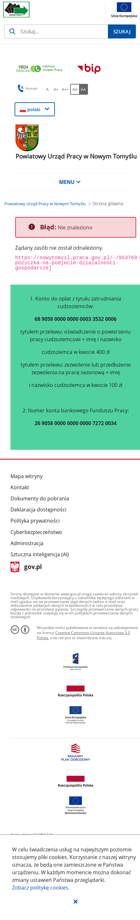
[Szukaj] (56, 31)
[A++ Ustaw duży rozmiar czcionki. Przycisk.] (65, 89)
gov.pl (26, 567)
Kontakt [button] (26, 88)
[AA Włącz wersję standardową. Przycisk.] (74, 89)
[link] (41, 69)
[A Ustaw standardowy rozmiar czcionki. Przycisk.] (47, 89)
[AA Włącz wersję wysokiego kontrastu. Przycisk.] (83, 89)
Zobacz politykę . (41, 887)
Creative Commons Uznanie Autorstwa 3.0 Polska (83, 635)
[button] (75, 901)
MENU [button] (70, 182)
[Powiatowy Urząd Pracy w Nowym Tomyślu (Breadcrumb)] (45, 203)
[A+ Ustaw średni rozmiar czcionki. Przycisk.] (56, 89)
